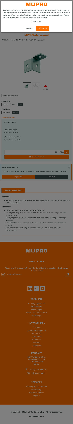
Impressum (37, 21)
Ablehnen (29, 28)
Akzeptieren (43, 28)
